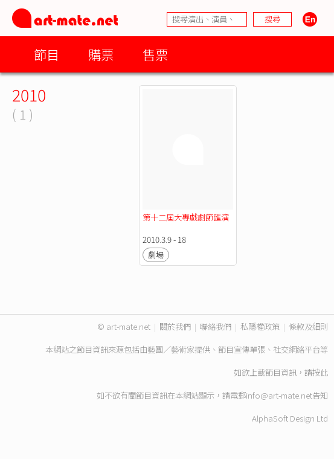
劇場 (156, 254)
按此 (320, 372)
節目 (46, 54)
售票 (155, 54)
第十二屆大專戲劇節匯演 (186, 217)
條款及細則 (308, 326)
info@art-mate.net (279, 395)
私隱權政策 (260, 326)
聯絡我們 (215, 326)
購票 (101, 54)
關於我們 (175, 326)
